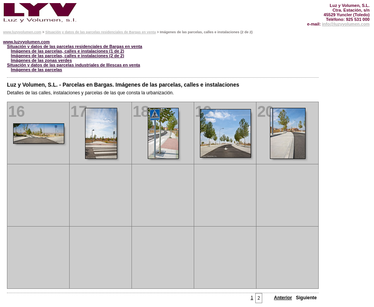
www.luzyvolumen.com (22, 32)
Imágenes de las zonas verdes (41, 60)
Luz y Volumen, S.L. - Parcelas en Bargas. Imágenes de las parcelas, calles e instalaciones (123, 85)
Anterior (283, 297)
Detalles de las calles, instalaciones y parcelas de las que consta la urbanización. (90, 93)
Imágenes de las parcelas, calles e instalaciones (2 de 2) (67, 55)
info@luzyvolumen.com (345, 24)
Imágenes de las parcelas (36, 69)
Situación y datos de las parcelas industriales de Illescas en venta (73, 65)
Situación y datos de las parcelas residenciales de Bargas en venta (100, 32)
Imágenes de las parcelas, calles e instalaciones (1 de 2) (67, 51)
